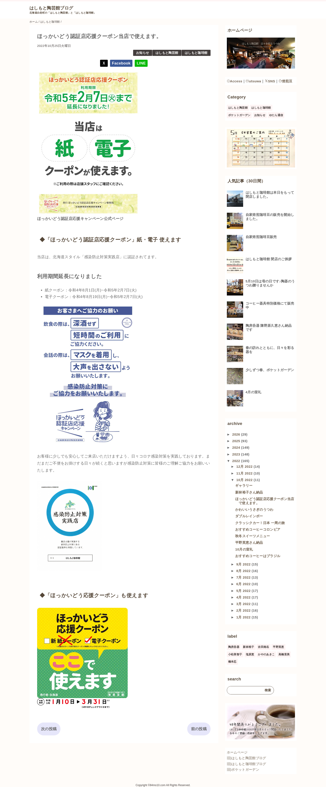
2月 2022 (244, 610)
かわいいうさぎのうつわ (254, 509)
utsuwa (253, 81)
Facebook (121, 63)
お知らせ (142, 53)
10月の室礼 (244, 549)
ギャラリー (244, 485)
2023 (236, 454)
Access (234, 81)
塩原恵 (250, 654)
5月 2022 (244, 591)
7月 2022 (244, 577)
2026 (236, 434)
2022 (236, 461)
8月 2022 (244, 571)
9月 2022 (244, 564)
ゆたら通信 (276, 115)
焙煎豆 (285, 81)
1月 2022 (244, 617)
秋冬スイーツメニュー (252, 536)
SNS (270, 81)
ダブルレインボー (249, 516)
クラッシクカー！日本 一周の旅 (260, 523)
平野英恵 (278, 647)
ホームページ (237, 752)
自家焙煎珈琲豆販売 (261, 237)
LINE (141, 63)
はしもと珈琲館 (196, 53)
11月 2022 (245, 473)
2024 (236, 447)
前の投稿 (199, 729)
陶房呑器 (233, 647)
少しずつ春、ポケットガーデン (270, 370)
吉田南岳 (263, 647)
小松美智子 (235, 654)
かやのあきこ (266, 654)
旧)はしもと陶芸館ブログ (246, 758)
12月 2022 (245, 466)
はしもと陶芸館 (167, 53)
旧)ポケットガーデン (243, 769)
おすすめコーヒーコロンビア (257, 529)
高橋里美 (284, 654)
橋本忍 (232, 661)
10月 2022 (245, 480)
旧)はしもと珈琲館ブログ (246, 764)
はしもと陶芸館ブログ (51, 8)
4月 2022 (244, 597)
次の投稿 (49, 729)
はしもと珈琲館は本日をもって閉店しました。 (270, 194)
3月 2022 (244, 604)
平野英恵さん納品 (249, 542)
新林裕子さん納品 (249, 492)
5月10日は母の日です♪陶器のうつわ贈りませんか (270, 283)
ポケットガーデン (239, 115)
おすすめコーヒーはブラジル (257, 556)
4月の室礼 (253, 392)
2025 (236, 441)
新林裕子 (248, 647)
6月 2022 (244, 584)
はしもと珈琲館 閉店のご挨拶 (269, 259)
